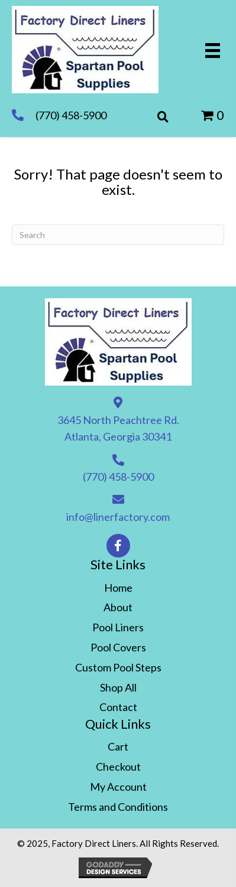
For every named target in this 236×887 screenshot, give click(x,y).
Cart (118, 746)
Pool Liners (118, 627)
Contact (118, 706)
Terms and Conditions (118, 806)
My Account (118, 786)
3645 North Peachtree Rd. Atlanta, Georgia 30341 (118, 428)
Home (118, 587)
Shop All (118, 687)
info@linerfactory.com (118, 516)
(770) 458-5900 (70, 115)
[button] (118, 545)
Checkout (118, 766)
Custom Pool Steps (118, 667)
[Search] (118, 234)
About (118, 607)
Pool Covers (118, 647)
